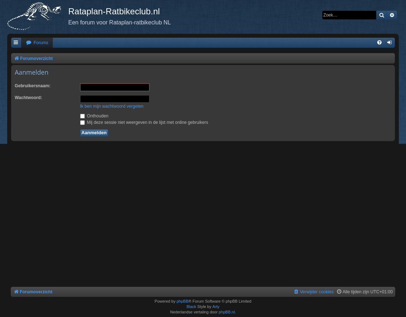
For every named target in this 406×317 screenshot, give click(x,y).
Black (191, 306)
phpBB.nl (227, 312)
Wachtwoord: (28, 97)
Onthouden (94, 115)
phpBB (182, 301)
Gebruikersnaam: (32, 85)
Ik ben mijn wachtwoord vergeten (112, 106)
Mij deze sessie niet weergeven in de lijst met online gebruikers (144, 122)
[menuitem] (37, 43)
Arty (216, 306)
